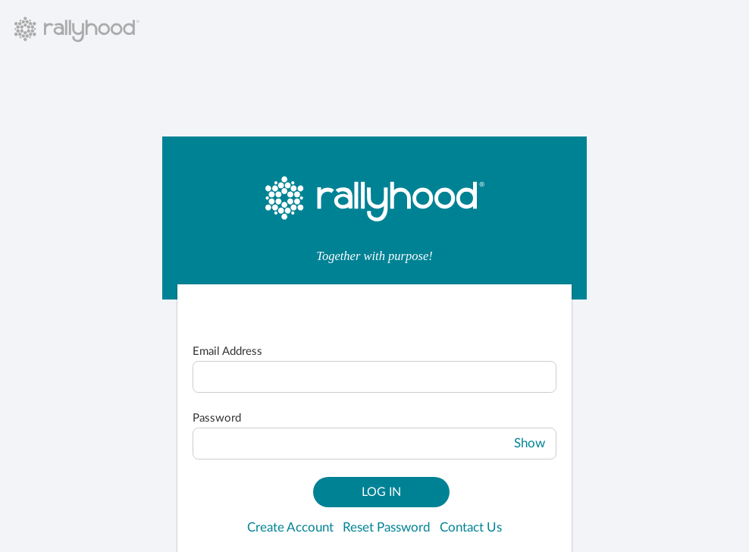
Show (529, 444)
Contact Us (471, 528)
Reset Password (387, 528)
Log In (381, 492)
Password (217, 418)
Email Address (227, 351)
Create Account (290, 528)
